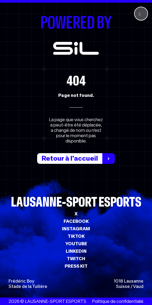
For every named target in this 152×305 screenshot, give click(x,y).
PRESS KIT (76, 266)
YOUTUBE (76, 243)
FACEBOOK (76, 221)
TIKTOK (76, 236)
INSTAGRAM (76, 228)
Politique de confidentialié (117, 301)
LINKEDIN (76, 251)
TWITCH (76, 258)
